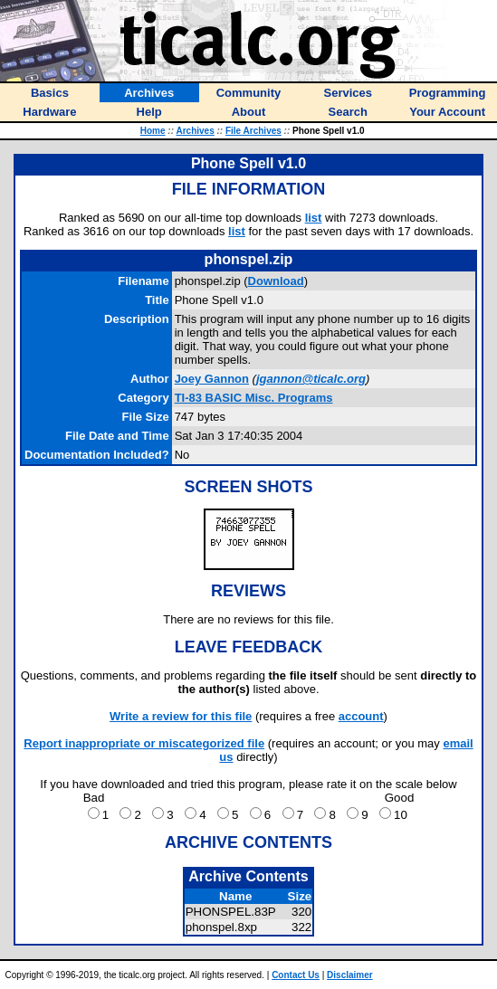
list (313, 217)
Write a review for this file (181, 716)
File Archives (253, 131)
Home (153, 131)
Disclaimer (350, 975)
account (361, 716)
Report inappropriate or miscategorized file (144, 743)
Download (276, 281)
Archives (195, 131)
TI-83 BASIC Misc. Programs (254, 397)
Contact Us (296, 975)
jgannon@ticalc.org (311, 378)
